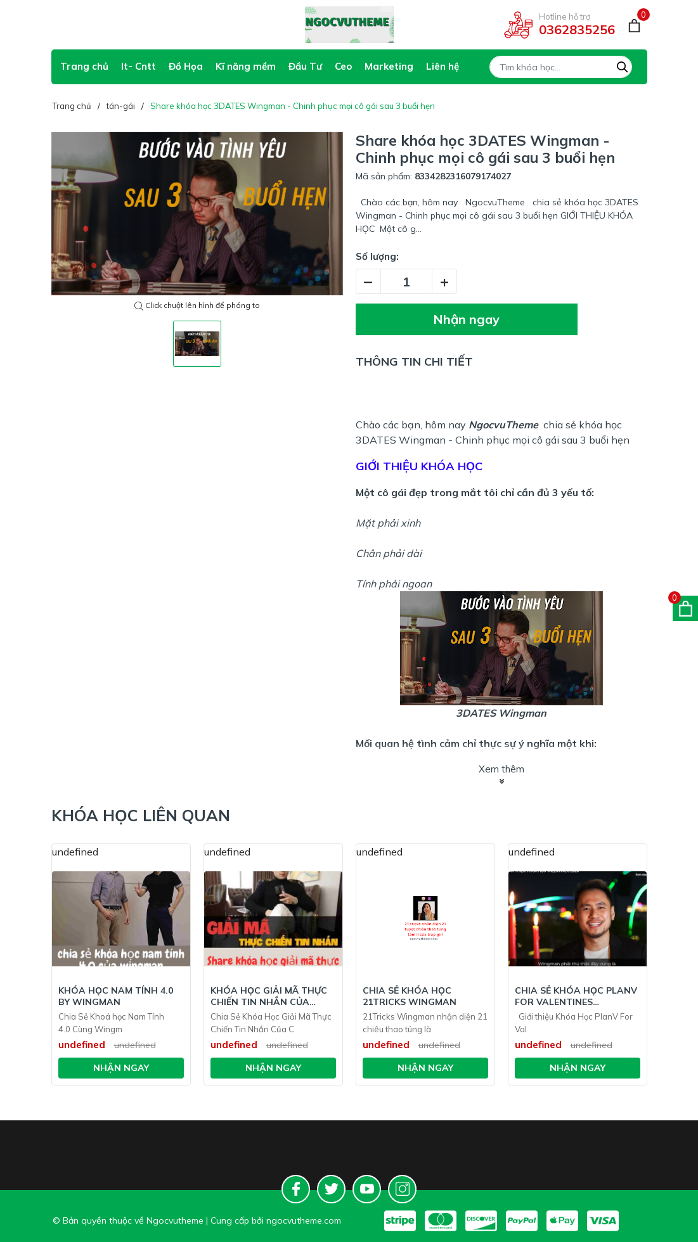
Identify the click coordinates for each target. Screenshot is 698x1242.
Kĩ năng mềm (246, 66)
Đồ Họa (186, 66)
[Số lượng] (406, 281)
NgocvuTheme (503, 424)
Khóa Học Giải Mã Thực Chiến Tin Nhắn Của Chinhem (268, 996)
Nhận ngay (466, 319)
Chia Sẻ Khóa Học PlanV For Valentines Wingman (576, 996)
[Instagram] (402, 1189)
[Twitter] (331, 1189)
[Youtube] (366, 1189)
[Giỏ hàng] (634, 25)
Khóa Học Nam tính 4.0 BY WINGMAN (115, 996)
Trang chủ (84, 66)
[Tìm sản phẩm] (560, 67)
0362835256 (577, 29)
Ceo (343, 66)
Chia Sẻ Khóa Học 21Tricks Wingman (409, 996)
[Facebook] (295, 1189)
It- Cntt (138, 66)
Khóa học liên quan (140, 815)
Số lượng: (377, 256)
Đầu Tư (305, 66)
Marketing (389, 66)
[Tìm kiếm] (622, 65)
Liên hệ (442, 66)
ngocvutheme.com (303, 1220)
